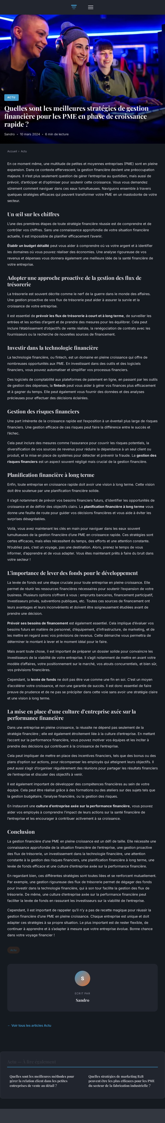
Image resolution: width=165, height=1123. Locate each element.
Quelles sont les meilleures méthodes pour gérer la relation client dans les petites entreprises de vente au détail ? (42, 1081)
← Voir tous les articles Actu (29, 1025)
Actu (11, 97)
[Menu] (90, 7)
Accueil (12, 151)
